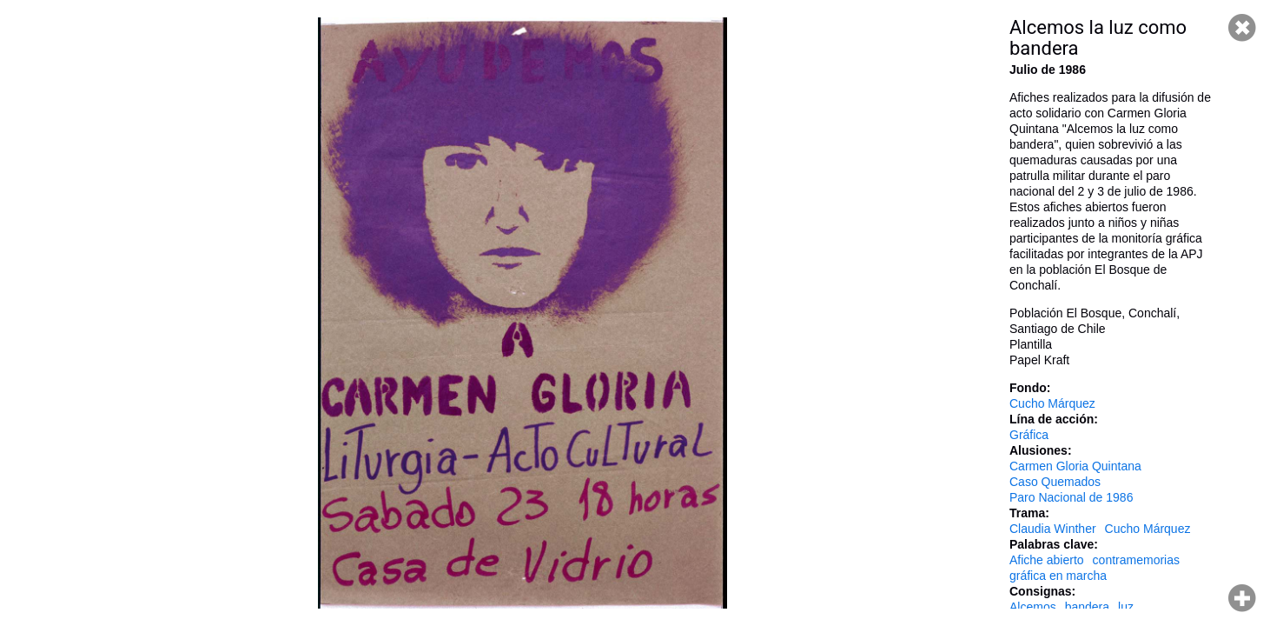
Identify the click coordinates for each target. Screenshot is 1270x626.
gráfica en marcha (1058, 576)
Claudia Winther (1052, 529)
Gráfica (1028, 435)
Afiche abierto (1046, 560)
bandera (1087, 607)
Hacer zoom (1242, 598)
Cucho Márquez (1052, 403)
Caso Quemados (1055, 482)
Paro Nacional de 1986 (1071, 497)
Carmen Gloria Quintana (1075, 466)
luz (1126, 607)
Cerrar (1242, 28)
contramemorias (1136, 560)
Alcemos (1032, 607)
